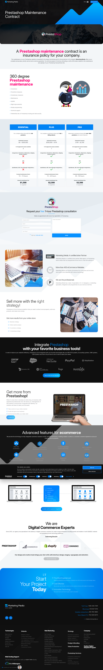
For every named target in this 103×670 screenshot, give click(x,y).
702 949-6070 (93, 617)
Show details (69, 667)
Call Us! (36, 237)
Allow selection (92, 662)
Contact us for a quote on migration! (51, 509)
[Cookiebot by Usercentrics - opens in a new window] (8, 667)
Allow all (92, 658)
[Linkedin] (10, 620)
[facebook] (6, 620)
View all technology (49, 559)
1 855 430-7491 (92, 608)
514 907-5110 (93, 611)
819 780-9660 (93, 614)
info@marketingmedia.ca (91, 621)
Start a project (94, 1)
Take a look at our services (51, 375)
